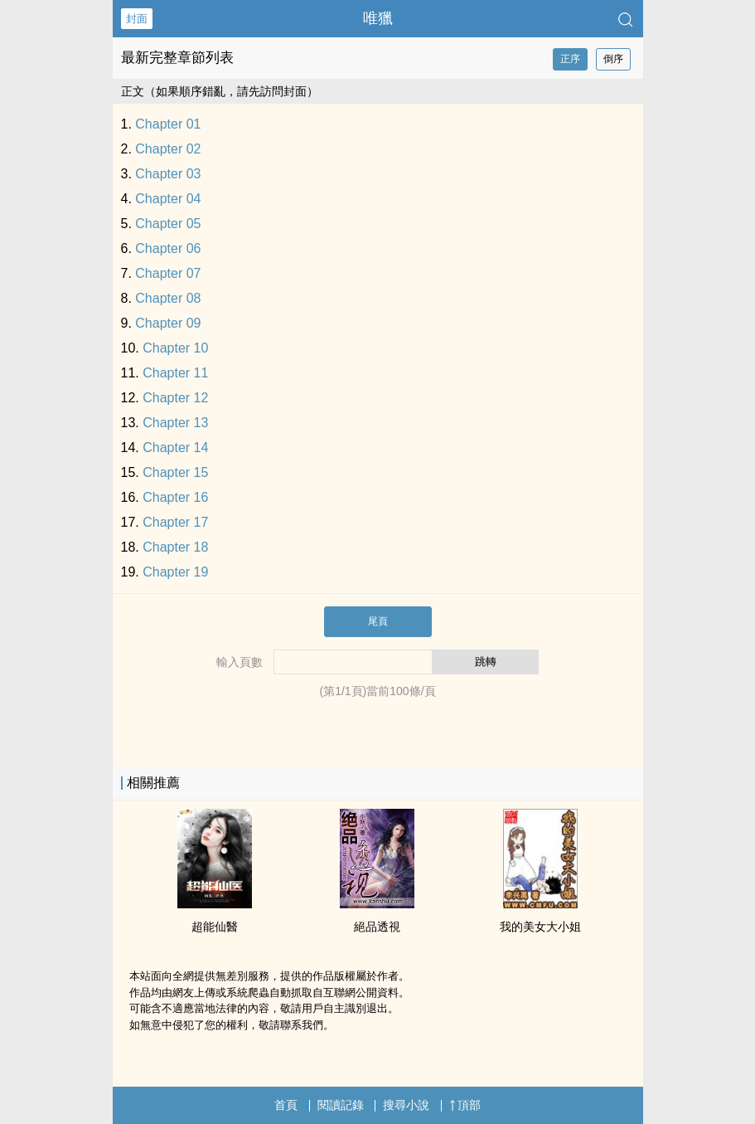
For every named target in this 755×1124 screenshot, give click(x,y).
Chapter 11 (175, 373)
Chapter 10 (175, 348)
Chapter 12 (175, 398)
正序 (570, 59)
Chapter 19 (175, 572)
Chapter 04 (168, 199)
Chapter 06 (168, 248)
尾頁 (378, 621)
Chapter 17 (175, 522)
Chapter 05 (168, 224)
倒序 (613, 59)
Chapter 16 (175, 497)
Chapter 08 (168, 298)
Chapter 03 (168, 174)
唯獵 (378, 18)
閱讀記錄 (340, 1105)
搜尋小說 (406, 1105)
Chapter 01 (168, 124)
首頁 (286, 1105)
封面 (137, 18)
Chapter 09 (168, 323)
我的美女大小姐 (540, 926)
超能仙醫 (214, 926)
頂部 (465, 1105)
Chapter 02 (168, 149)
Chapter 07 (168, 273)
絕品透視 (377, 926)
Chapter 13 (175, 423)
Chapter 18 (175, 547)
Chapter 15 (175, 472)
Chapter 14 (175, 447)
